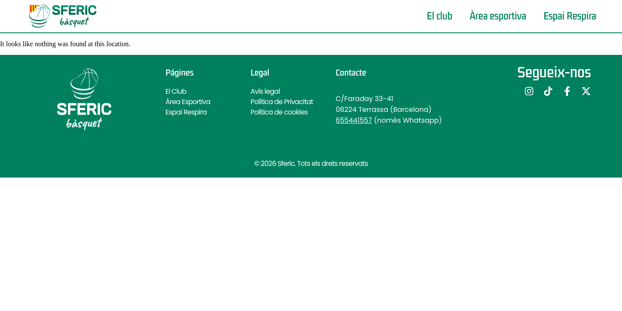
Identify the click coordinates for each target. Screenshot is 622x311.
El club (439, 16)
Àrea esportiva (498, 16)
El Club (175, 91)
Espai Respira (569, 16)
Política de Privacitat (282, 102)
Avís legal (265, 91)
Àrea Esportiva (187, 102)
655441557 (354, 120)
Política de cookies (279, 112)
